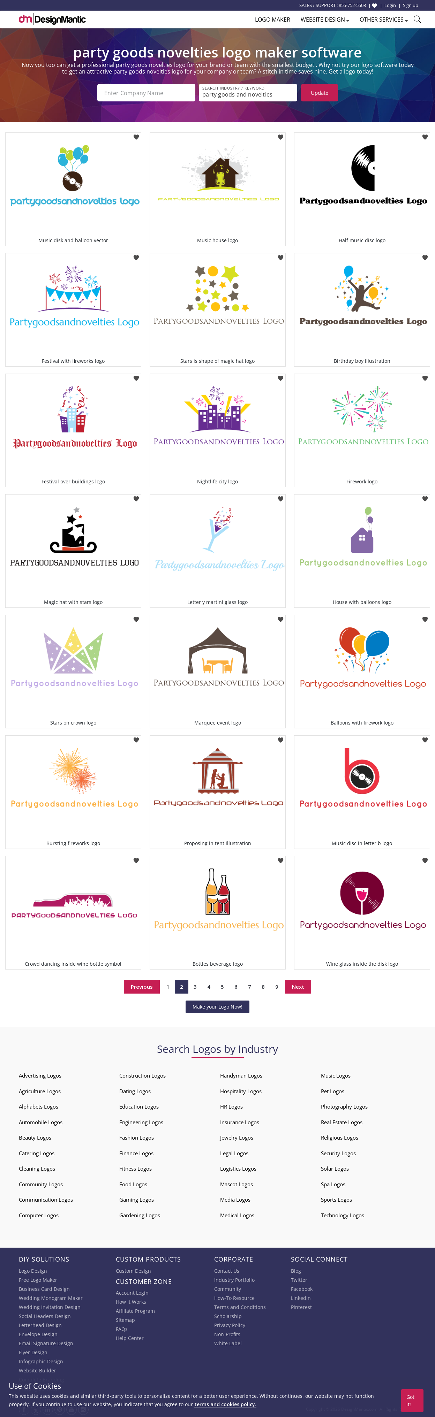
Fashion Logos (136, 1137)
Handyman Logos (241, 1075)
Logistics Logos (238, 1168)
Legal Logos (234, 1153)
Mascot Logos (236, 1184)
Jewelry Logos (236, 1137)
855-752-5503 (352, 5)
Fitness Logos (135, 1168)
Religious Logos (339, 1137)
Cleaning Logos (37, 1168)
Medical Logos (237, 1215)
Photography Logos (344, 1106)
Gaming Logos (136, 1199)
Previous (142, 986)
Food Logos (133, 1184)
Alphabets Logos (38, 1106)
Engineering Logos (141, 1122)
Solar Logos (335, 1168)
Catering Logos (36, 1153)
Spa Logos (333, 1184)
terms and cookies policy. (225, 1404)
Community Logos (41, 1184)
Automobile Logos (40, 1122)
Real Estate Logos (341, 1122)
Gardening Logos (139, 1215)
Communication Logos (46, 1199)
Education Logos (139, 1106)
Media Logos (235, 1199)
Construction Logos (142, 1075)
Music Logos (336, 1075)
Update (319, 92)
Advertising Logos (40, 1075)
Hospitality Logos (241, 1091)
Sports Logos (336, 1199)
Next (298, 986)
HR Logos (231, 1106)
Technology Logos (342, 1215)
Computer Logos (39, 1215)
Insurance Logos (239, 1122)
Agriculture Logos (40, 1091)
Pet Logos (332, 1091)
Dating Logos (135, 1091)
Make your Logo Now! (217, 1006)
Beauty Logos (35, 1137)
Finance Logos (136, 1153)
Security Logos (338, 1153)
